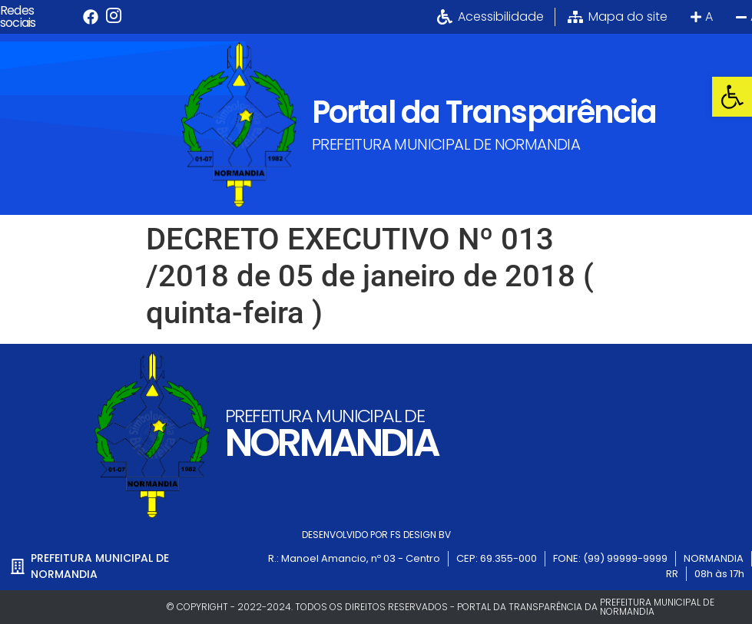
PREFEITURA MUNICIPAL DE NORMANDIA (446, 144)
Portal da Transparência (484, 112)
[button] (732, 97)
